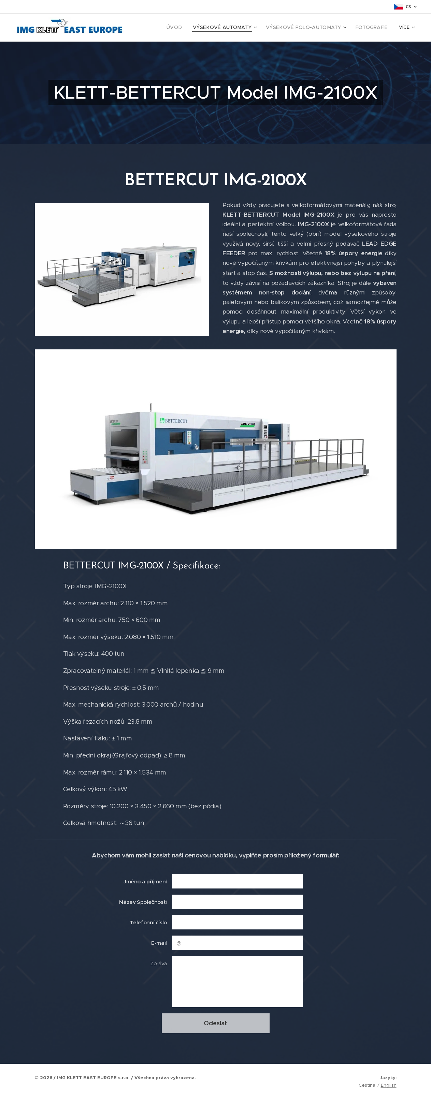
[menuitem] (164, 27)
